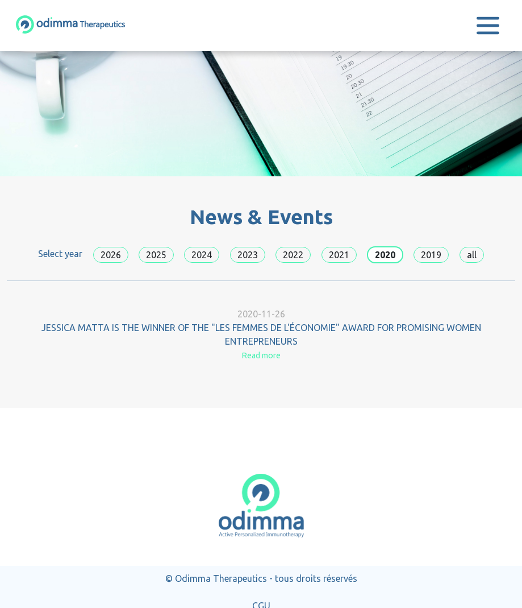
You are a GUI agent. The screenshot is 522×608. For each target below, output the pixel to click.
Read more (261, 355)
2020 (385, 255)
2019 (431, 255)
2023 (247, 255)
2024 (201, 255)
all (472, 255)
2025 (156, 255)
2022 (293, 255)
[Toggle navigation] (487, 26)
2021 (339, 255)
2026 (111, 255)
